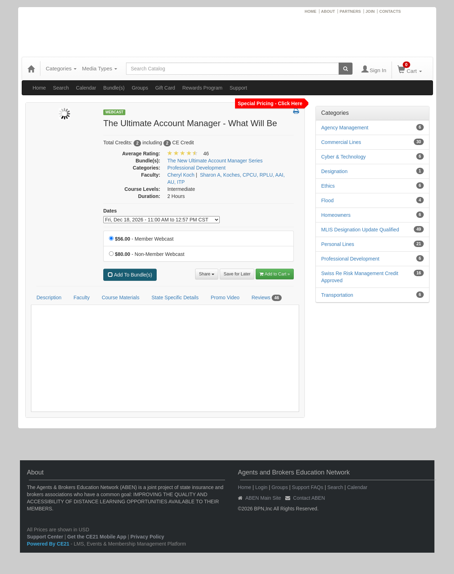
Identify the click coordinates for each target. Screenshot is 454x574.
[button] (296, 111)
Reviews (266, 298)
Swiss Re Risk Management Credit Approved (359, 276)
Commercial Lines (341, 142)
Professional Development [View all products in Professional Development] (196, 168)
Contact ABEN (309, 498)
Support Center (45, 537)
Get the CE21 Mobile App (96, 537)
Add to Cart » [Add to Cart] (275, 274)
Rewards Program (202, 88)
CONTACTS (390, 11)
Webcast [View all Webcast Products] (114, 112)
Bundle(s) (114, 88)
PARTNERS (350, 11)
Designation (334, 171)
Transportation (337, 295)
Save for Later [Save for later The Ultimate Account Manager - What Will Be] (237, 274)
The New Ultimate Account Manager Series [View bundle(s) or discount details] (215, 160)
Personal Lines (337, 244)
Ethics (328, 186)
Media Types (99, 68)
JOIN (370, 11)
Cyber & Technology (343, 157)
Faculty (82, 297)
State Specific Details (174, 297)
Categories (61, 68)
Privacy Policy (147, 537)
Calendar (86, 88)
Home (39, 88)
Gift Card (165, 88)
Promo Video (225, 297)
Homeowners (335, 215)
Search (61, 88)
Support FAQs (307, 487)
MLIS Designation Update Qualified (360, 229)
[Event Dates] (161, 219)
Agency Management (344, 127)
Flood (327, 200)
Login (261, 487)
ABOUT (328, 11)
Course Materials (121, 297)
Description (49, 297)
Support (238, 88)
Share (206, 274)
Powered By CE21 (49, 544)
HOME (311, 11)
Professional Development (350, 259)
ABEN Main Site (263, 498)
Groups (140, 88)
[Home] (31, 68)
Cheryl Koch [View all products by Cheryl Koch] (180, 175)
